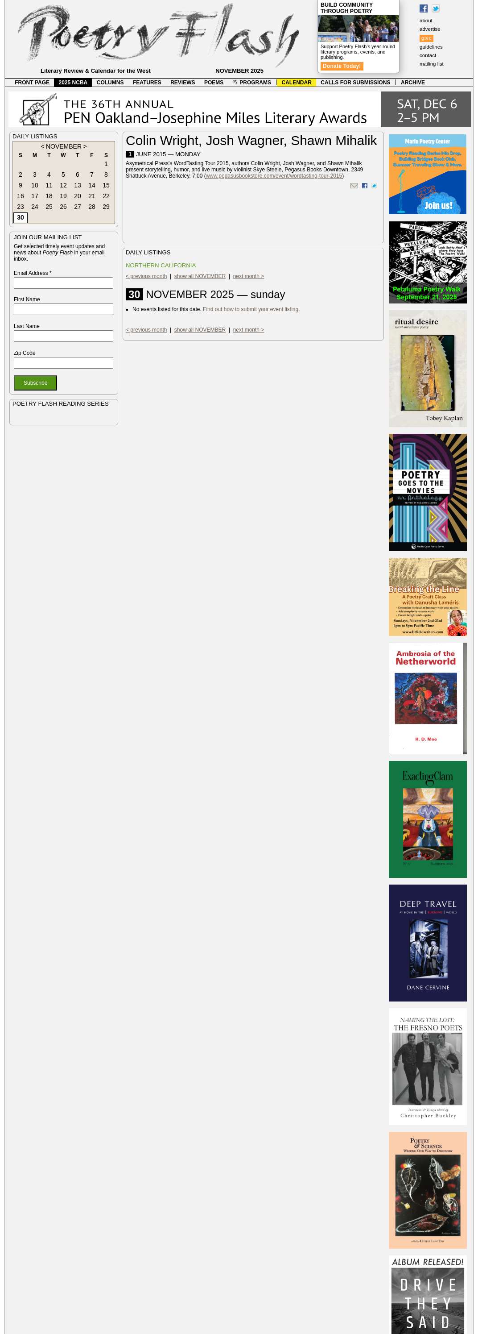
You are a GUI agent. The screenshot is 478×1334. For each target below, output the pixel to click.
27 (77, 206)
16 (20, 195)
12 (63, 185)
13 (77, 185)
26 (63, 206)
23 (20, 206)
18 (49, 195)
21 (91, 195)
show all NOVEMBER (200, 276)
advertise (430, 29)
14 (91, 185)
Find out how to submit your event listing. (251, 309)
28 (91, 206)
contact (428, 55)
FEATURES (147, 82)
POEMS (213, 82)
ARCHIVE (413, 82)
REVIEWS (182, 82)
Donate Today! (342, 66)
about (426, 20)
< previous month (146, 276)
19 (63, 195)
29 (106, 206)
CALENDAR (297, 82)
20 (77, 195)
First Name (27, 299)
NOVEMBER (64, 146)
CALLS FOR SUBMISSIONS (355, 82)
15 (106, 185)
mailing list (432, 63)
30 (20, 217)
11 (49, 185)
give (426, 38)
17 (34, 195)
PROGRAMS (252, 82)
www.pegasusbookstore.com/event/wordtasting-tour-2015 (274, 176)
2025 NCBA (73, 82)
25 (49, 206)
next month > (248, 276)
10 (34, 185)
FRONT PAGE (32, 82)
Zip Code (25, 353)
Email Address (33, 273)
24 (34, 206)
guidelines (431, 47)
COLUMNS (110, 82)
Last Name (27, 326)
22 (106, 195)
